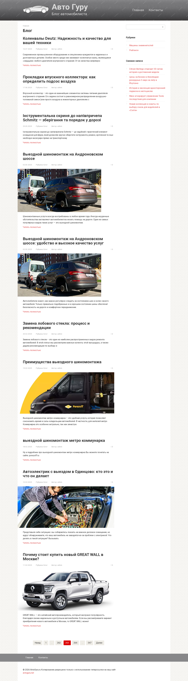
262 (59, 643)
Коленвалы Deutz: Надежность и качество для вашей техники (67, 40)
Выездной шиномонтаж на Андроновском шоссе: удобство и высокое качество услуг (63, 240)
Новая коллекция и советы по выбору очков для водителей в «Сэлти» (144, 107)
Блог (46, 49)
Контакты (156, 10)
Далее (99, 643)
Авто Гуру (70, 7)
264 (75, 643)
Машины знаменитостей (141, 45)
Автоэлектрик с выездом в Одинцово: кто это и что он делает (68, 473)
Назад (38, 643)
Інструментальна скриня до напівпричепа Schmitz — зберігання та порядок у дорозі (62, 117)
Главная (138, 10)
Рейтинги (133, 50)
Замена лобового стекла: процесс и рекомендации (56, 325)
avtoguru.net (28, 673)
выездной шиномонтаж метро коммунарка (64, 440)
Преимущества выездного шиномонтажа (62, 362)
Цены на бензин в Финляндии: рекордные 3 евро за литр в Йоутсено (144, 80)
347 (89, 643)
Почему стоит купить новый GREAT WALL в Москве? (63, 556)
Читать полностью (32, 65)
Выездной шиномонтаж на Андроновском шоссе (63, 156)
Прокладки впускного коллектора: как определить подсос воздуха (59, 79)
